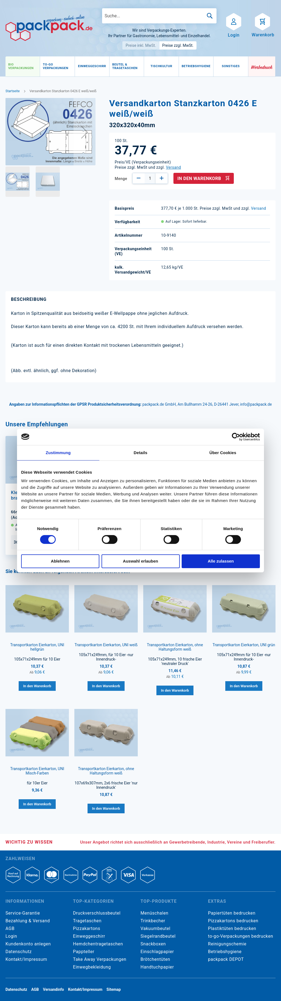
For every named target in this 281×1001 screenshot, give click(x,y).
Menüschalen (154, 913)
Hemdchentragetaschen (98, 944)
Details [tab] (140, 452)
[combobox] (159, 15)
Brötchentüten (155, 959)
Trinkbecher (152, 920)
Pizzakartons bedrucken (233, 920)
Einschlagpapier (157, 951)
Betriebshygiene (224, 951)
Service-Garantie (22, 913)
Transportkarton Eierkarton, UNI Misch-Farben (37, 771)
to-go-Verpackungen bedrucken (240, 936)
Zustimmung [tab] (58, 452)
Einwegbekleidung (92, 967)
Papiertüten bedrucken (231, 913)
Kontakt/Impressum (26, 959)
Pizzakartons (86, 928)
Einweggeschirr (89, 936)
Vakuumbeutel (155, 928)
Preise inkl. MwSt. (141, 45)
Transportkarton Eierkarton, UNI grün (244, 645)
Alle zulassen (221, 561)
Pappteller (83, 951)
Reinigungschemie (227, 944)
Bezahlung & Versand (27, 920)
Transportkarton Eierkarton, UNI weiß (106, 645)
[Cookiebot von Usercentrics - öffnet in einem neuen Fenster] (236, 437)
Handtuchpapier (157, 967)
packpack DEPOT (226, 959)
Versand (173, 167)
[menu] (126, 66)
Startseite (12, 91)
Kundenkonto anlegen (28, 944)
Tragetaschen (87, 920)
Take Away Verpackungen (100, 959)
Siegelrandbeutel (158, 936)
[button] (84, 132)
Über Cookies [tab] (222, 452)
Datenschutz (18, 951)
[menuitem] (22, 66)
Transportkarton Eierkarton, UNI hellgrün (37, 647)
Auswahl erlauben (140, 561)
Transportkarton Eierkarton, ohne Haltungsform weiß (175, 647)
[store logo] (48, 28)
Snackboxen (153, 944)
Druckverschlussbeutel (96, 913)
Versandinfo (53, 989)
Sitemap (113, 989)
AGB (10, 928)
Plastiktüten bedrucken (232, 928)
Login (11, 936)
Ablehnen (60, 561)
